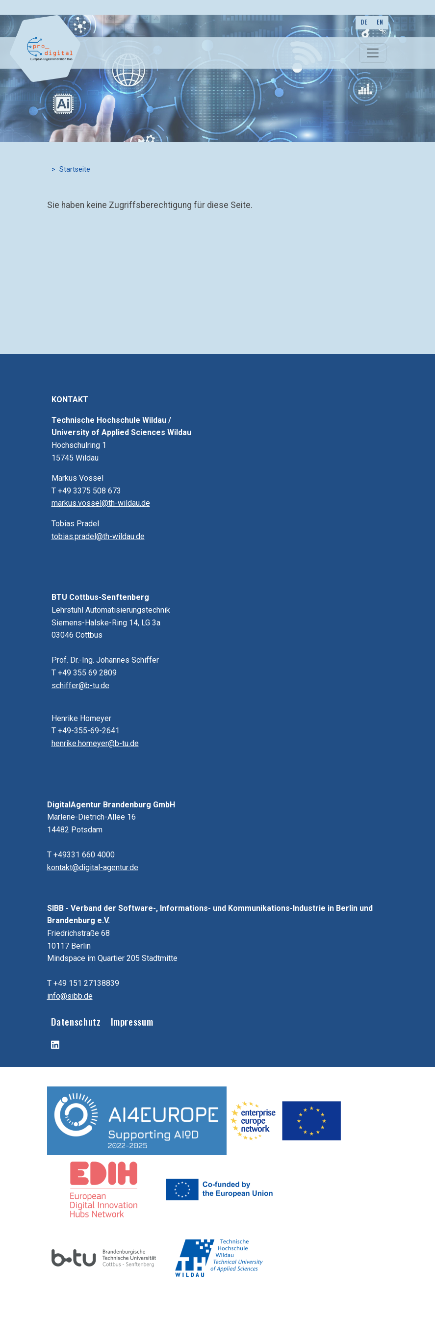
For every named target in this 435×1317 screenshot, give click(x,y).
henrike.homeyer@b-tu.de (95, 743)
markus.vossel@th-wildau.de (100, 503)
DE (363, 22)
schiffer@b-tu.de (80, 685)
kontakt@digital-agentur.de (92, 867)
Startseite (74, 169)
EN (380, 22)
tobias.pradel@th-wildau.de (98, 536)
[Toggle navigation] (372, 53)
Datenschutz (76, 1021)
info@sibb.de (70, 996)
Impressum (132, 1021)
